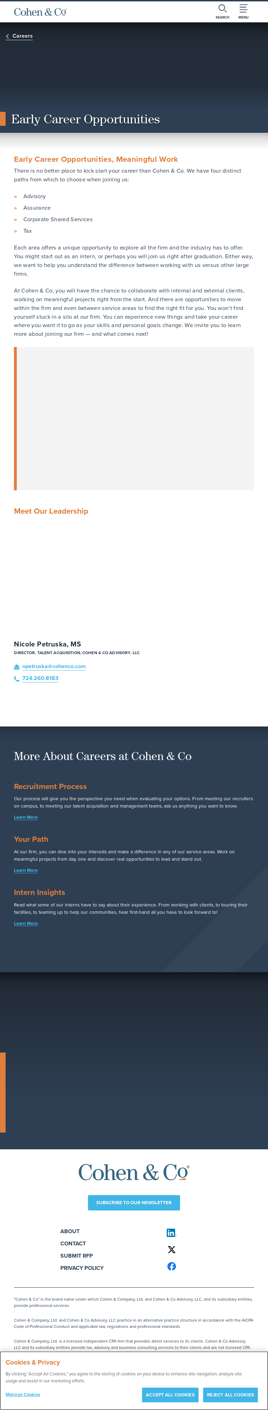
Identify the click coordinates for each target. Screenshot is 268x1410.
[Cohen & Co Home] (40, 12)
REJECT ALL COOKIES (230, 1394)
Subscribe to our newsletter (134, 1203)
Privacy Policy (89, 1268)
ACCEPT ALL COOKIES (170, 1394)
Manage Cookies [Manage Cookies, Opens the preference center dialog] (23, 1394)
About (77, 1232)
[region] (134, 1380)
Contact (80, 1244)
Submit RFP (84, 1256)
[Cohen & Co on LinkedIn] (207, 1233)
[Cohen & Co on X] (207, 1250)
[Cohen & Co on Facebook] (207, 1266)
